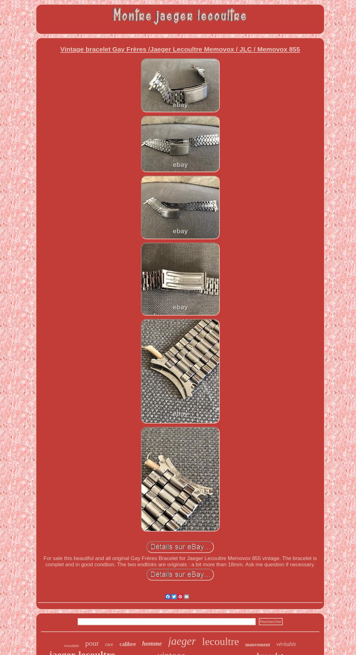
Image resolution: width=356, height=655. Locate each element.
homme (152, 643)
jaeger (182, 641)
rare (109, 644)
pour (92, 643)
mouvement (257, 644)
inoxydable (71, 646)
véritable (286, 644)
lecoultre (220, 641)
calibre (127, 644)
